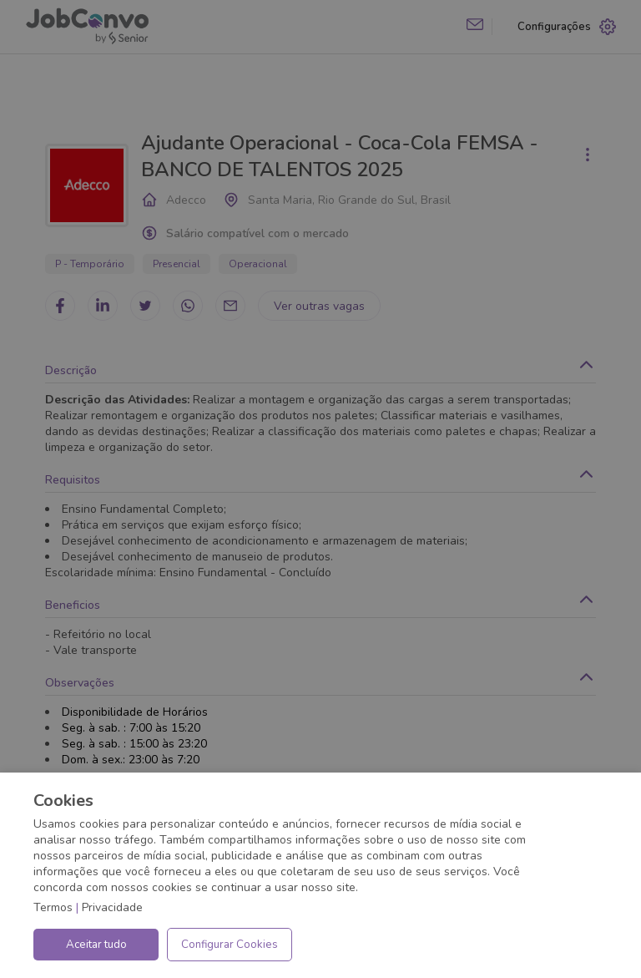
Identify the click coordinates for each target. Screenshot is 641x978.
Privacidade (112, 907)
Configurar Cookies (229, 944)
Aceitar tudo (96, 944)
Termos (53, 907)
